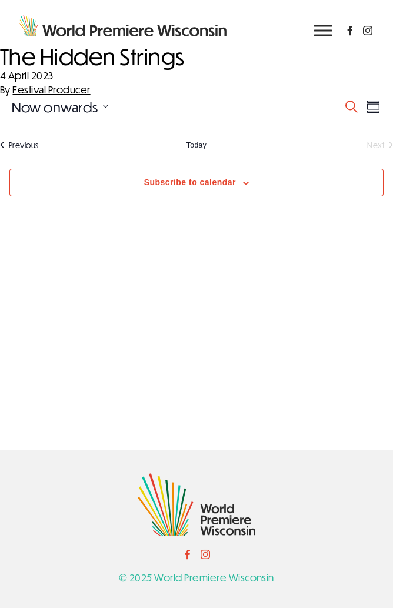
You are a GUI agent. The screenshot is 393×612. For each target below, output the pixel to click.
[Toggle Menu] (323, 30)
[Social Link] (350, 30)
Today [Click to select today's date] (196, 149)
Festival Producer (51, 93)
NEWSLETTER (341, 61)
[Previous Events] (19, 149)
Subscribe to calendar (190, 186)
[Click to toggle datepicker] (60, 110)
